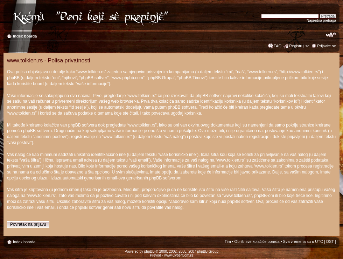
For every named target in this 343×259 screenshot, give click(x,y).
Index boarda (25, 36)
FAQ (277, 46)
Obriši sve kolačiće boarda (257, 241)
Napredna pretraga (321, 20)
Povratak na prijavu (28, 224)
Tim (228, 241)
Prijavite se (326, 46)
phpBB (149, 251)
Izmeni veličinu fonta (331, 35)
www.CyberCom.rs (178, 255)
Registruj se (299, 46)
